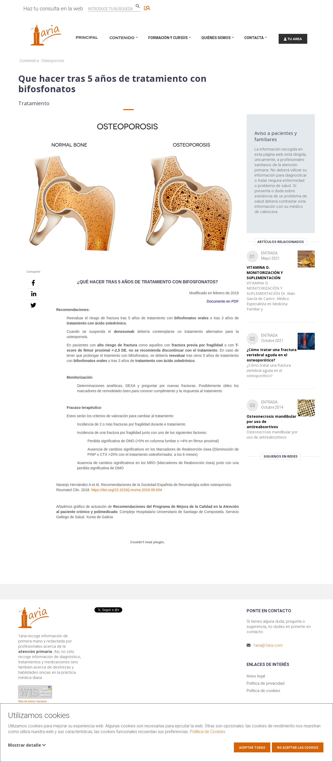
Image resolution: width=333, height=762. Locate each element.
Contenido (29, 61)
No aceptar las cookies (297, 747)
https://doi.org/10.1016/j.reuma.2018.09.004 (126, 490)
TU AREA (293, 39)
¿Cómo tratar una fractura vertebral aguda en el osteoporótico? (272, 355)
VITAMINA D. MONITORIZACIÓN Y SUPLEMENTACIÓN (265, 272)
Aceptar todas (252, 747)
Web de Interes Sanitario (32, 701)
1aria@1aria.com (268, 645)
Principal (87, 37)
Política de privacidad (265, 683)
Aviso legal (256, 676)
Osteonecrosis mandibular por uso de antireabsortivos (272, 434)
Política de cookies (263, 690)
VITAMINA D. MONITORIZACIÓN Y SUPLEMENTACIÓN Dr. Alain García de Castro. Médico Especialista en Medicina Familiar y (271, 295)
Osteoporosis (52, 61)
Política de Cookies (207, 731)
